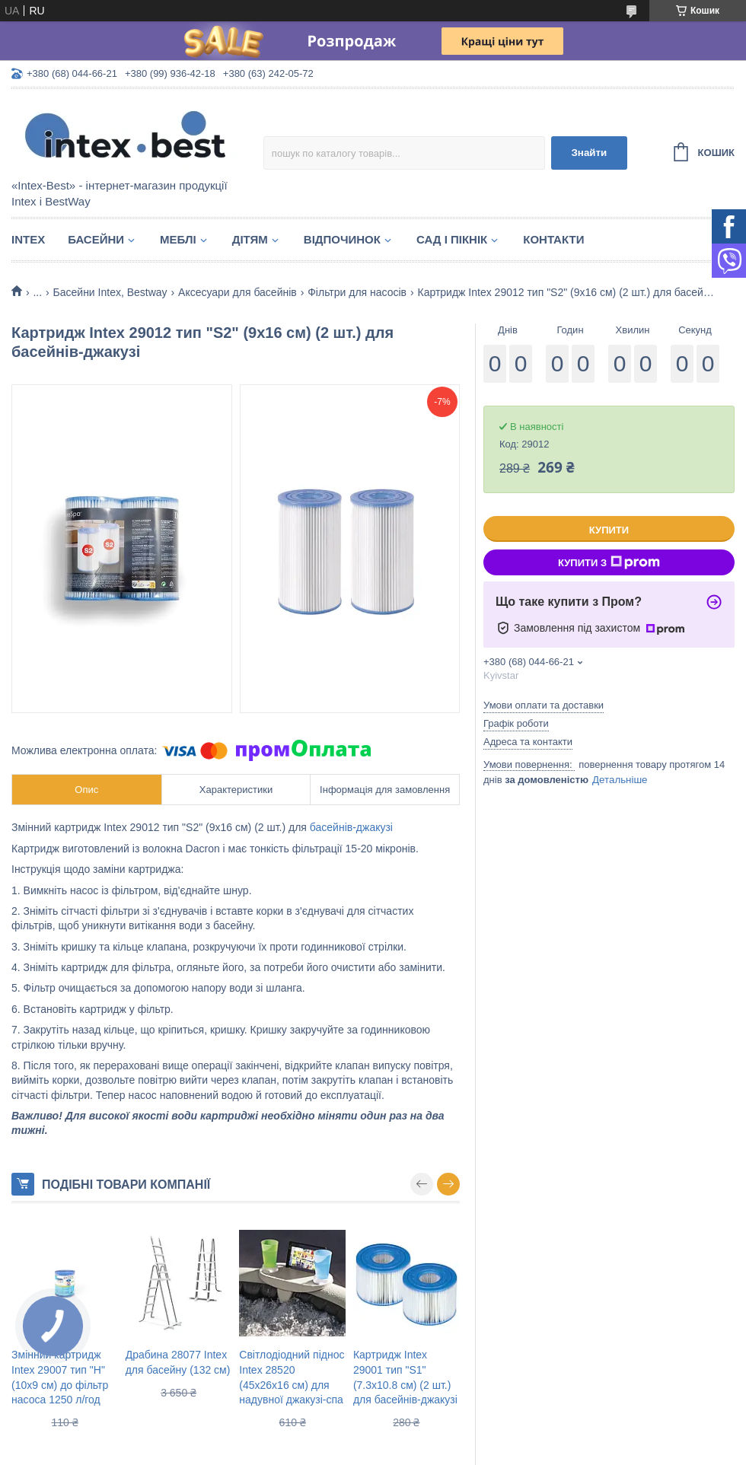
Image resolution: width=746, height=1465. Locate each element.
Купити (609, 530)
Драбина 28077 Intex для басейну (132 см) (178, 1362)
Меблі (178, 239)
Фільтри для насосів (357, 292)
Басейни (96, 239)
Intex (28, 239)
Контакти (553, 239)
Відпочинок (342, 239)
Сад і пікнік (451, 239)
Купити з (609, 562)
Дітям (250, 239)
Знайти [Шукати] (589, 152)
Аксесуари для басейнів (237, 292)
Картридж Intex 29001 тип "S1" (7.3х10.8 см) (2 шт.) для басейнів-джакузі (405, 1377)
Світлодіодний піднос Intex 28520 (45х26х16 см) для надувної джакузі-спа (291, 1377)
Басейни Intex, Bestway (110, 292)
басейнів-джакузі (351, 827)
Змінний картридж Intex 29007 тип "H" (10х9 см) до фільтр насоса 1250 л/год (59, 1377)
